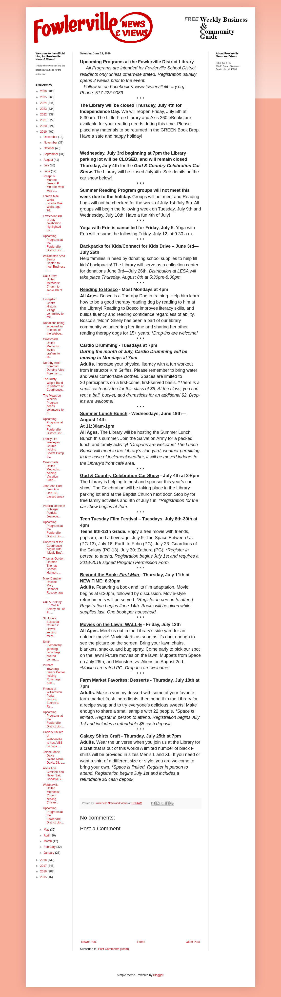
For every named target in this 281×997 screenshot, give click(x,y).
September (51, 154)
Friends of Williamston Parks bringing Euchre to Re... (52, 697)
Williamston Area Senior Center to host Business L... (54, 263)
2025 (44, 97)
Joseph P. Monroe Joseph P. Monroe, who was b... (53, 183)
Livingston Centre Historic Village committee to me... (53, 308)
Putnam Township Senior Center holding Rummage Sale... (54, 674)
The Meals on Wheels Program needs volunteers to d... (53, 404)
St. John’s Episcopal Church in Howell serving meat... (51, 627)
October (49, 148)
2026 (44, 91)
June (47, 171)
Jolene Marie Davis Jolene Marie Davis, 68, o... (54, 757)
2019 (44, 131)
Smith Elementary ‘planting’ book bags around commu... (52, 650)
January (49, 852)
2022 (44, 114)
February (50, 847)
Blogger (158, 975)
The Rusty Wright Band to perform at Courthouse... (53, 384)
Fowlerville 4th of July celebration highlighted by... (52, 223)
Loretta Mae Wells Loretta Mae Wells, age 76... (52, 203)
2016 (44, 871)
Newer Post (89, 942)
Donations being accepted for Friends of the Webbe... (53, 328)
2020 (44, 126)
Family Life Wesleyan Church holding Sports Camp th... (53, 447)
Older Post (193, 942)
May (47, 829)
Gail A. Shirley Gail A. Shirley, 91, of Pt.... (53, 607)
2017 (44, 866)
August (49, 159)
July (47, 165)
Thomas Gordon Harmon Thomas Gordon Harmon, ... (53, 566)
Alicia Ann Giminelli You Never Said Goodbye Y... (53, 774)
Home (141, 942)
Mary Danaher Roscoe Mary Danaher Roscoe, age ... (53, 587)
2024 (44, 103)
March (48, 841)
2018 (44, 860)
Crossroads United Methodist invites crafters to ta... (51, 348)
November (51, 142)
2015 (44, 877)
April (47, 835)
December (51, 137)
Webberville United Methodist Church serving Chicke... (51, 793)
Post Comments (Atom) (113, 949)
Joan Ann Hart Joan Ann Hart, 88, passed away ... (53, 493)
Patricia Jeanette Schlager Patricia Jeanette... (54, 511)
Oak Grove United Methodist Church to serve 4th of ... (52, 284)
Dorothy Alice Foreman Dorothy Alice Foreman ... (53, 368)
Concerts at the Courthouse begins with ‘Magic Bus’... (53, 547)
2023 (44, 109)
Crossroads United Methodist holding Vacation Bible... (51, 471)
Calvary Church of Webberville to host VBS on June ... (53, 739)
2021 (44, 120)
